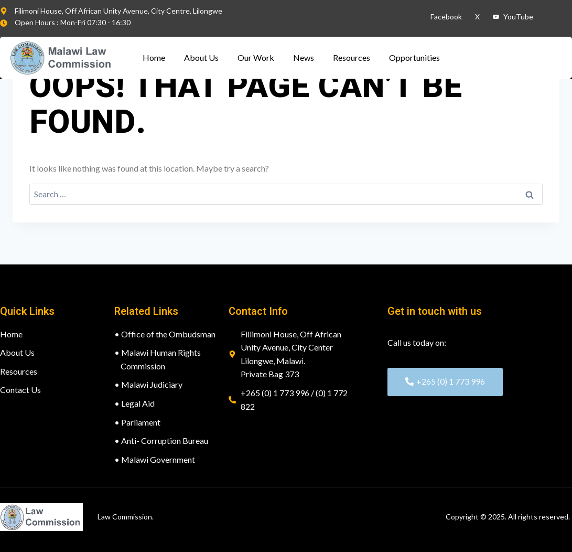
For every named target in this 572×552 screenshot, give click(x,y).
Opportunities (414, 57)
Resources (351, 57)
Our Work (256, 57)
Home (154, 57)
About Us (201, 57)
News (303, 57)
